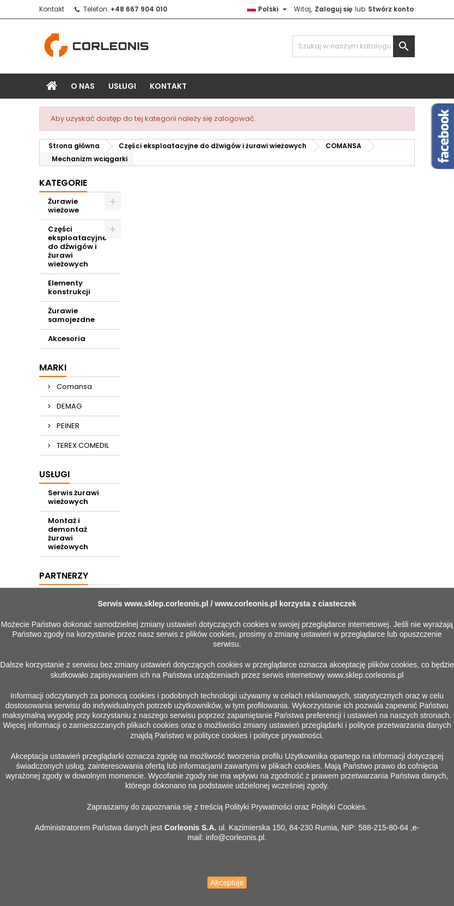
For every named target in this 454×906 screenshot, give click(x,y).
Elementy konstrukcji (69, 287)
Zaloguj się (333, 9)
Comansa (73, 386)
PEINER (67, 426)
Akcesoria (66, 338)
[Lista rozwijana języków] (268, 9)
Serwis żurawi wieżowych (73, 497)
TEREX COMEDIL (82, 445)
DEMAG (68, 406)
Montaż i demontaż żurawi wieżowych (68, 533)
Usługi (122, 86)
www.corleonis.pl (245, 603)
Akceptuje (226, 882)
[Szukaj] (353, 46)
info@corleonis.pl (235, 837)
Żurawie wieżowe (63, 205)
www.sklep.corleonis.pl (166, 603)
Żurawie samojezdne (71, 315)
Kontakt (51, 9)
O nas (83, 86)
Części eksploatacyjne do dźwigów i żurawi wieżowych (77, 246)
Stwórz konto (391, 9)
